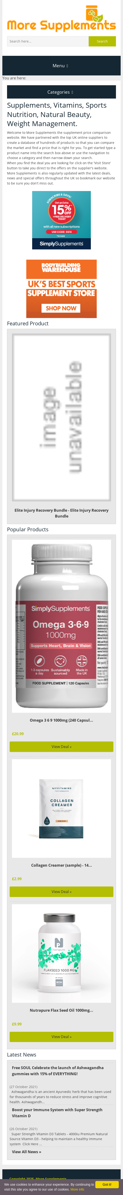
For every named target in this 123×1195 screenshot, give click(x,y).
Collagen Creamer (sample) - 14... (61, 865)
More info (77, 1189)
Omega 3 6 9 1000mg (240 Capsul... (61, 720)
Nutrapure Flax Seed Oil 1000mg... (61, 1010)
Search (102, 41)
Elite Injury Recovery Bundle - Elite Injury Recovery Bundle (61, 426)
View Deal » (62, 746)
